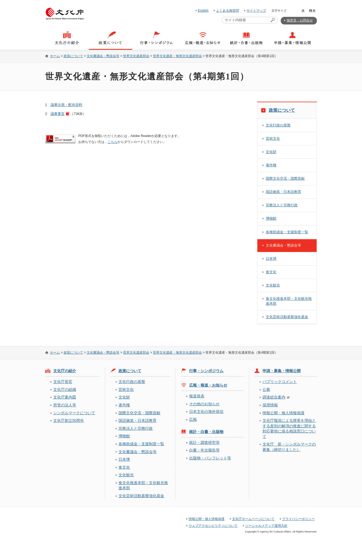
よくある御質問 (227, 11)
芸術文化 (273, 138)
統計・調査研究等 (204, 442)
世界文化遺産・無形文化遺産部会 (177, 56)
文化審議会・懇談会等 (103, 56)
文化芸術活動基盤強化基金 (287, 317)
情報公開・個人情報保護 (283, 413)
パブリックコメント (280, 381)
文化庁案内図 (64, 397)
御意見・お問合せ (300, 20)
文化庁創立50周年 (68, 420)
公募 (266, 389)
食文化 (271, 272)
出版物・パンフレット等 (210, 458)
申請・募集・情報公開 (282, 371)
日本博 (271, 259)
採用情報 (270, 405)
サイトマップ (256, 11)
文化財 (271, 152)
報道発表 (196, 396)
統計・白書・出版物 (206, 431)
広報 (193, 419)
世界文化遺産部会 (136, 56)
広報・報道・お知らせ (208, 385)
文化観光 (273, 285)
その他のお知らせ (204, 404)
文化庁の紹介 (64, 371)
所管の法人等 (64, 405)
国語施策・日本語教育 (283, 192)
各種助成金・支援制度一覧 (287, 232)
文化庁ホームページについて (253, 519)
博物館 (271, 218)
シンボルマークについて (74, 413)
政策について (73, 56)
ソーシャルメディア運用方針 (266, 526)
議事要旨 (58, 114)
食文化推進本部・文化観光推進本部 (289, 301)
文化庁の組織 (64, 389)
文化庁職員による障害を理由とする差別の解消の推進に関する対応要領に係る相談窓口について (289, 428)
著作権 (271, 165)
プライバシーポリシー (298, 519)
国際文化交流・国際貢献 (285, 178)
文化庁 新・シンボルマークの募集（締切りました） (289, 446)
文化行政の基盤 (278, 125)
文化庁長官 (62, 381)
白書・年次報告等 (204, 450)
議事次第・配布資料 (66, 105)
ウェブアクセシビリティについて (213, 526)
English (203, 11)
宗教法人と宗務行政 (282, 205)
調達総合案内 (274, 397)
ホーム (55, 56)
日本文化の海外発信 (206, 411)
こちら (112, 142)
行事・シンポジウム (206, 371)
